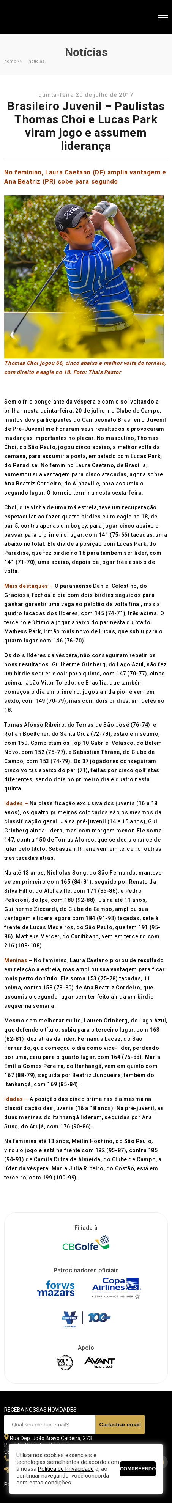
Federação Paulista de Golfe (45, 18)
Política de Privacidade (66, 1468)
